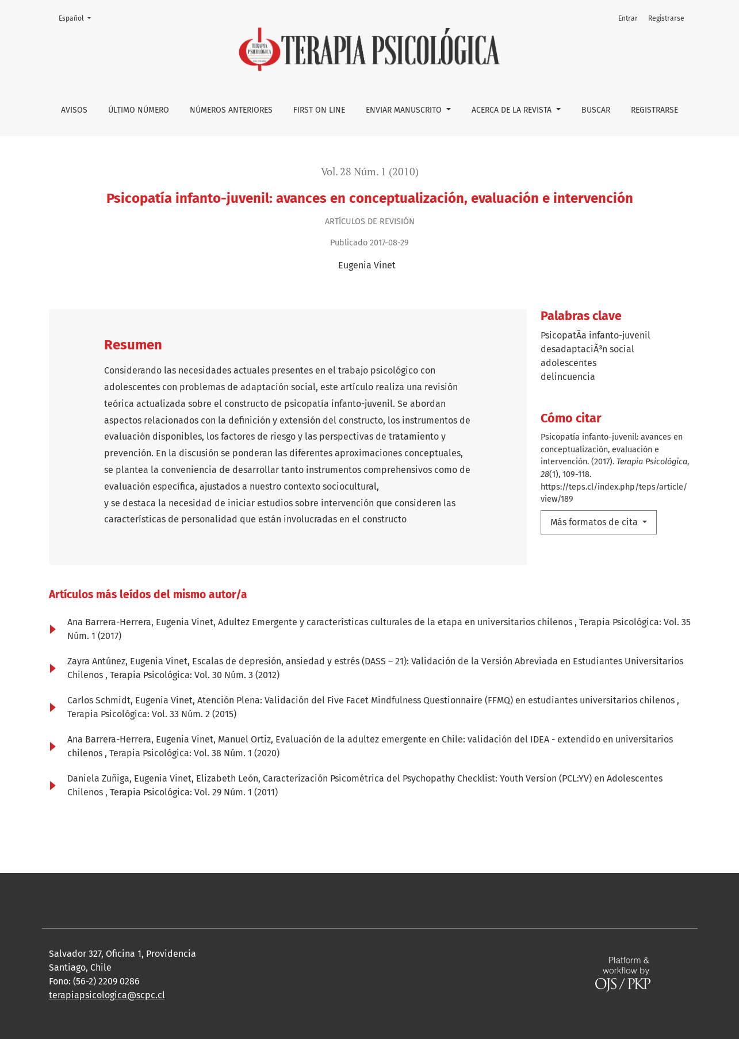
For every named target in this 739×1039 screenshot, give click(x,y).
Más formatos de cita (595, 522)
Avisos (74, 110)
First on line (319, 110)
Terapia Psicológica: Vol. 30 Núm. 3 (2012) (194, 674)
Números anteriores (231, 110)
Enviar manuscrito (405, 110)
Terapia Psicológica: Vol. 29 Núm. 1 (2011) (194, 792)
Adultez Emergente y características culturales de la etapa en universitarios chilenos (396, 622)
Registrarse (654, 110)
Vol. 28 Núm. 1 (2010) (370, 171)
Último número (138, 110)
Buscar (595, 110)
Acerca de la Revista (513, 110)
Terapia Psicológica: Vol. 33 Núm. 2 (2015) (151, 714)
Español (78, 17)
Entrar (628, 18)
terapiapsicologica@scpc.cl (107, 995)
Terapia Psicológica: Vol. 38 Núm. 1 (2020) (194, 753)
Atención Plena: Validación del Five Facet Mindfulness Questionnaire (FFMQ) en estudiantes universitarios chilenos (437, 700)
